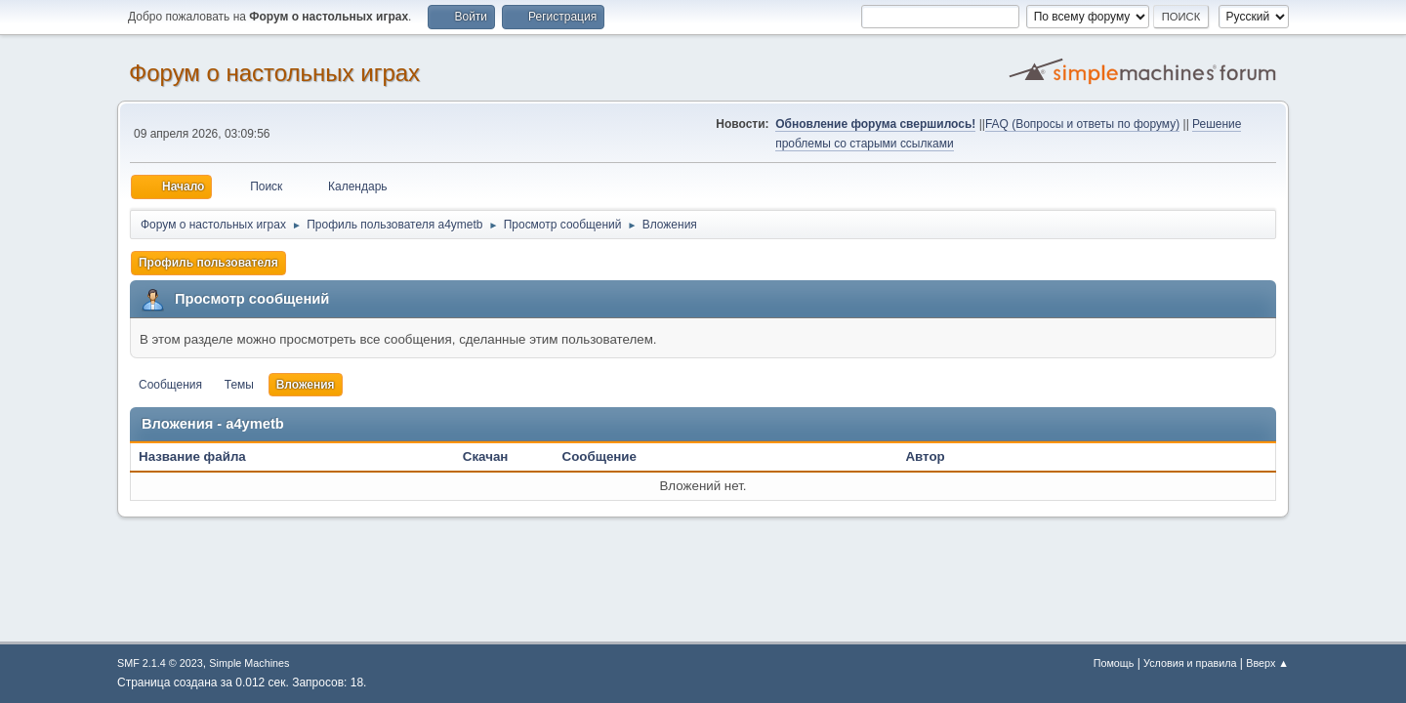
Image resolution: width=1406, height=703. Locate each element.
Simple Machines (249, 663)
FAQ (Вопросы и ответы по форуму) (1082, 124)
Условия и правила (1189, 663)
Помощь (1114, 663)
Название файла (203, 456)
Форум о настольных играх (274, 73)
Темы (239, 385)
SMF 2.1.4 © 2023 (160, 663)
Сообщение (599, 456)
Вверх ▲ (1267, 663)
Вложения (305, 385)
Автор (924, 456)
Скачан (486, 456)
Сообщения (170, 385)
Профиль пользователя (208, 262)
